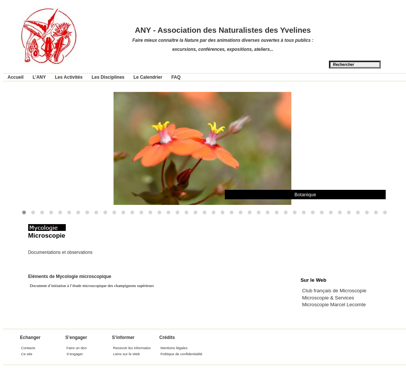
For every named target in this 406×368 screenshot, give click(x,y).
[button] (24, 212)
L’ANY (39, 77)
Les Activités (69, 77)
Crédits (167, 337)
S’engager (76, 337)
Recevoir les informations (133, 348)
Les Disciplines (108, 77)
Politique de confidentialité (181, 354)
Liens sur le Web (126, 354)
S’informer (123, 337)
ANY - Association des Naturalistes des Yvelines (223, 30)
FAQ (176, 77)
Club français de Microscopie (334, 290)
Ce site (26, 354)
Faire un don (77, 348)
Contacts (28, 348)
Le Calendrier (147, 77)
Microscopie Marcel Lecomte (334, 304)
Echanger (30, 337)
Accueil (16, 77)
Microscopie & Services (328, 298)
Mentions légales (174, 348)
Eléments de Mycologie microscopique (69, 276)
